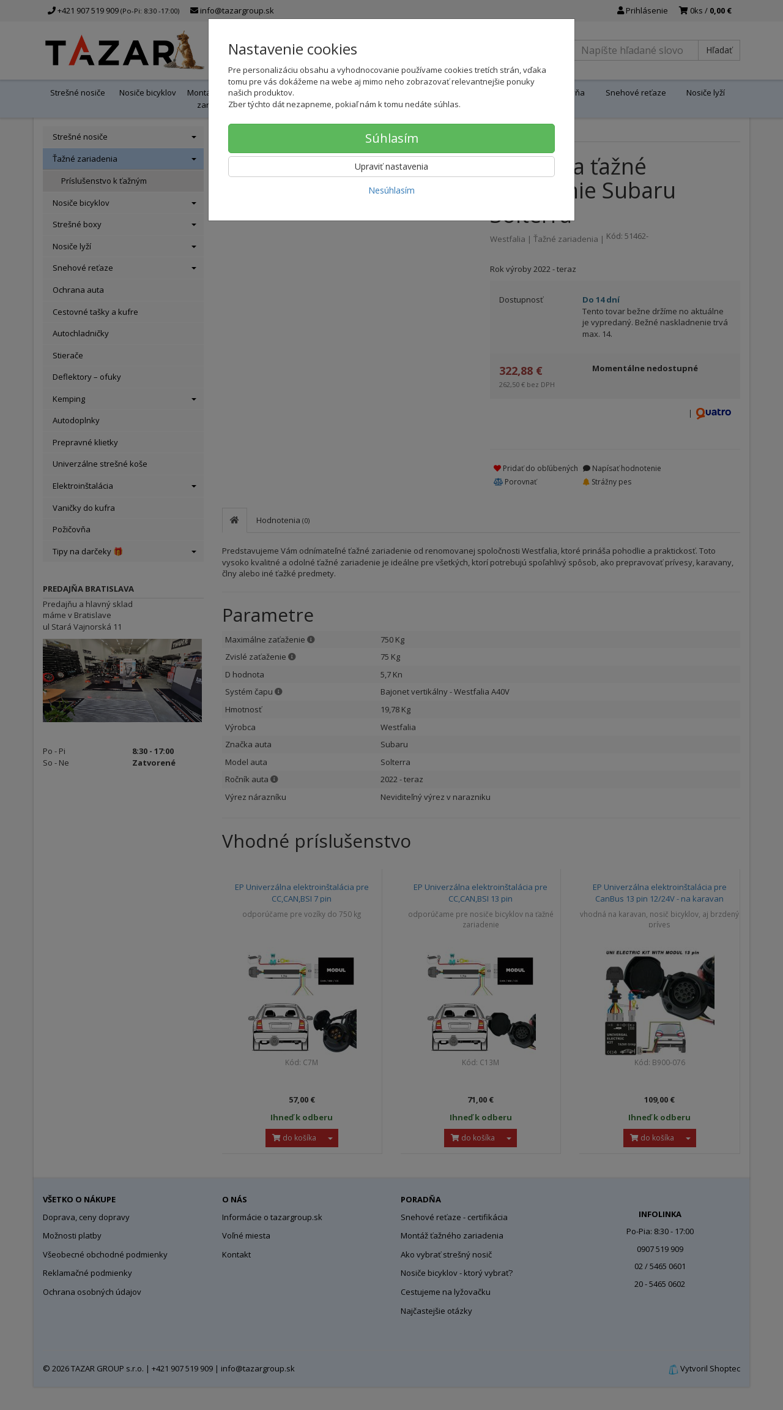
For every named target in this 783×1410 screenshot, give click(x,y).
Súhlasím (391, 138)
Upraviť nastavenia (391, 166)
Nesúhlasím (391, 190)
